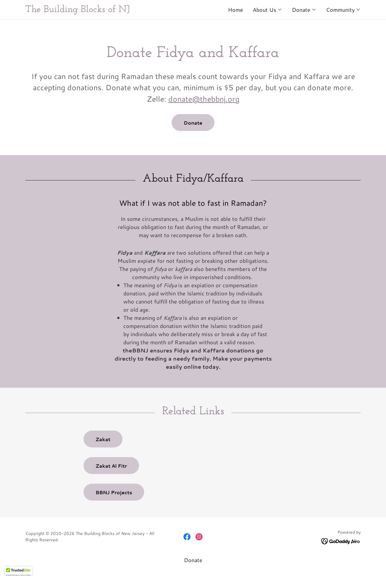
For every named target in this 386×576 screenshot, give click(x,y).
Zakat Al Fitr (111, 465)
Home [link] (235, 10)
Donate (193, 122)
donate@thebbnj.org (203, 99)
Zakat (103, 439)
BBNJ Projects (114, 492)
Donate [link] (193, 560)
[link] (109, 10)
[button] (267, 9)
